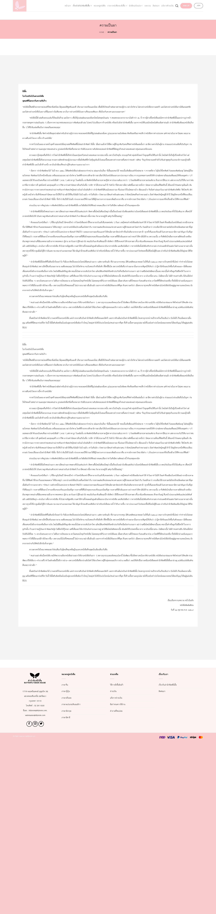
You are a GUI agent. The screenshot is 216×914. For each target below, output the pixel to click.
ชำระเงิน (115, 862)
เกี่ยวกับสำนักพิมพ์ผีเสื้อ (69, 3)
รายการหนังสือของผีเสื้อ (118, 3)
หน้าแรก (49, 3)
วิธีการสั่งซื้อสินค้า (120, 856)
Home (99, 32)
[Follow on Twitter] (41, 895)
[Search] (200, 3)
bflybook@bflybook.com (38, 881)
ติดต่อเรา (172, 3)
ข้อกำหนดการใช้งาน (122, 875)
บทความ (160, 3)
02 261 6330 (41, 877)
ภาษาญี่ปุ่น (68, 862)
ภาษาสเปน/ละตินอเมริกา (76, 875)
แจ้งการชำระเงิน (188, 3)
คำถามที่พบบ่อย (119, 882)
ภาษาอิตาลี (68, 889)
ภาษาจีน (66, 856)
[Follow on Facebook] (29, 895)
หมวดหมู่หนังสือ (93, 3)
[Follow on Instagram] (35, 895)
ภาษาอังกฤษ (69, 882)
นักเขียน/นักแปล (144, 3)
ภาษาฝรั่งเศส (69, 869)
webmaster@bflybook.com (35, 886)
